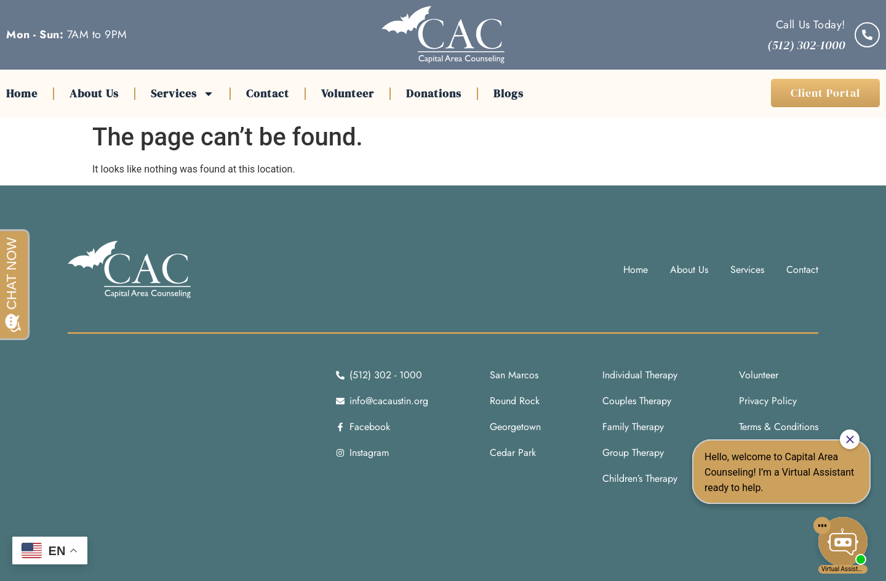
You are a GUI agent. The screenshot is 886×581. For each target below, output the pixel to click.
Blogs (508, 93)
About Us (94, 93)
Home (22, 93)
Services (182, 93)
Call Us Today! (810, 25)
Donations (433, 93)
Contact (267, 93)
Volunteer (347, 93)
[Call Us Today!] (867, 34)
